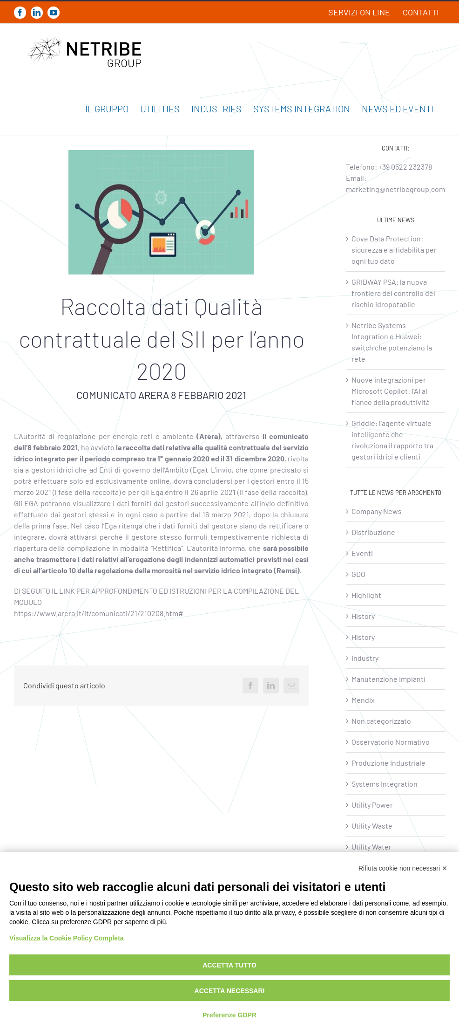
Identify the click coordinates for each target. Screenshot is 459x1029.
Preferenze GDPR (229, 1015)
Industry (364, 657)
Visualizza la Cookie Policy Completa (66, 938)
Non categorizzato (381, 720)
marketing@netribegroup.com (395, 189)
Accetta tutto (229, 965)
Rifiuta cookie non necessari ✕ (402, 868)
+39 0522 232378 (405, 166)
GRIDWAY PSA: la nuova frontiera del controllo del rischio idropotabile (393, 293)
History (363, 615)
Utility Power (372, 804)
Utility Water (371, 846)
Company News (376, 511)
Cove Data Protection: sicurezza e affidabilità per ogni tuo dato (394, 249)
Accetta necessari (230, 991)
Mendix (363, 699)
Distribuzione (373, 532)
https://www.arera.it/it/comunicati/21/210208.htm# (98, 613)
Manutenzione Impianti (388, 678)
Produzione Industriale (388, 762)
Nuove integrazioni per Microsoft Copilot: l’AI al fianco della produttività (390, 390)
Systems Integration (384, 783)
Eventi (362, 553)
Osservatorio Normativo (390, 741)
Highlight (366, 594)
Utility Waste (371, 825)
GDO (358, 573)
